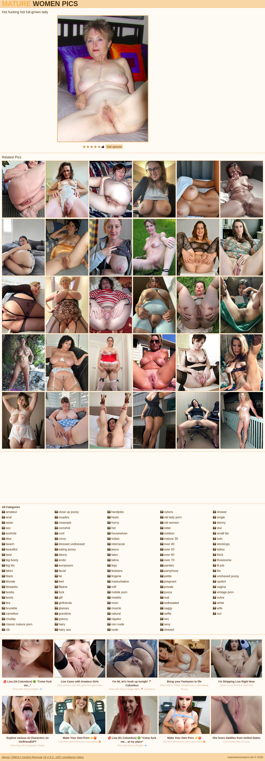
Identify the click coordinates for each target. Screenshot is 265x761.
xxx (217, 613)
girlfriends (63, 603)
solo (217, 538)
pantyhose (169, 570)
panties (167, 565)
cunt (60, 533)
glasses (62, 608)
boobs (8, 592)
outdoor (167, 533)
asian (7, 522)
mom (112, 603)
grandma (63, 613)
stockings (221, 544)
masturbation (118, 581)
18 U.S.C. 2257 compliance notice (63, 757)
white (218, 603)
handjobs (115, 512)
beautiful (9, 549)
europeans (64, 565)
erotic (60, 560)
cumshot (62, 528)
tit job (218, 565)
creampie (63, 522)
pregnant (168, 581)
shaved (167, 629)
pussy (166, 592)
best (7, 554)
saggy (166, 608)
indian (113, 538)
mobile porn (117, 592)
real (164, 597)
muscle (114, 608)
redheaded (169, 603)
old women (169, 522)
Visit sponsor (114, 146)
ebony (61, 554)
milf (111, 586)
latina (113, 560)
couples (62, 517)
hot (111, 528)
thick (218, 554)
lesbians (115, 570)
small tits (221, 533)
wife (217, 608)
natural (114, 613)
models (114, 597)
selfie (165, 613)
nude (112, 629)
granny (61, 619)
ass (6, 528)
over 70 (167, 560)
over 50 (167, 549)
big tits (8, 565)
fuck (59, 592)
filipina (61, 586)
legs (112, 565)
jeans (113, 549)
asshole (9, 533)
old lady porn (171, 517)
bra (6, 603)
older (165, 528)
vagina (219, 586)
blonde (8, 581)
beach (8, 544)
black (7, 576)
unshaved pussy (226, 576)
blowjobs (10, 586)
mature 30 (169, 538)
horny (113, 522)
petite (166, 576)
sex (164, 619)
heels (113, 517)
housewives (117, 533)
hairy (60, 624)
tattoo (218, 549)
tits (217, 570)
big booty (10, 560)
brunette (9, 608)
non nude (115, 624)
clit (6, 629)
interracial (116, 544)
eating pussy (65, 549)
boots (7, 597)
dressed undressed (70, 544)
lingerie (114, 576)
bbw (6, 538)
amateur (9, 512)
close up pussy (67, 512)
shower (220, 512)
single (219, 517)
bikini (7, 570)
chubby (9, 619)
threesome (222, 560)
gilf (59, 597)
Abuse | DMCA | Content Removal (22, 757)
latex (112, 554)
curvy (60, 538)
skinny (219, 522)
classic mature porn (17, 624)
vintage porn (223, 592)
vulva (218, 597)
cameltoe (10, 613)
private (166, 586)
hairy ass (63, 629)
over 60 (167, 554)
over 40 (167, 544)
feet (59, 581)
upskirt (219, 581)
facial (60, 570)
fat (58, 576)
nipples (114, 619)
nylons (166, 512)
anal (7, 517)
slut (217, 528)
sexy (165, 624)
